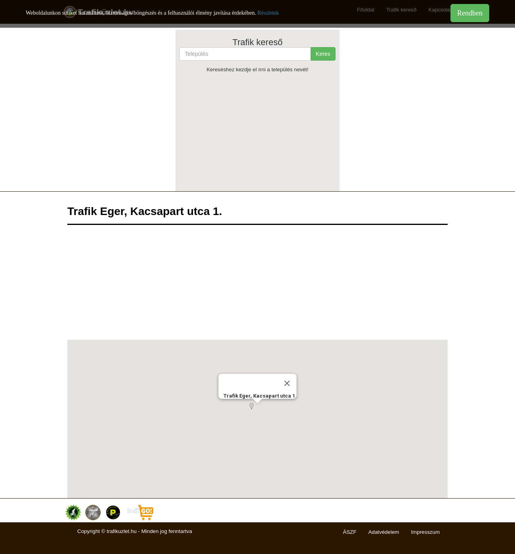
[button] (257, 411)
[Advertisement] (257, 131)
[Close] (287, 383)
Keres (323, 54)
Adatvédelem (383, 532)
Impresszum (425, 532)
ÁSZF (350, 532)
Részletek (268, 13)
